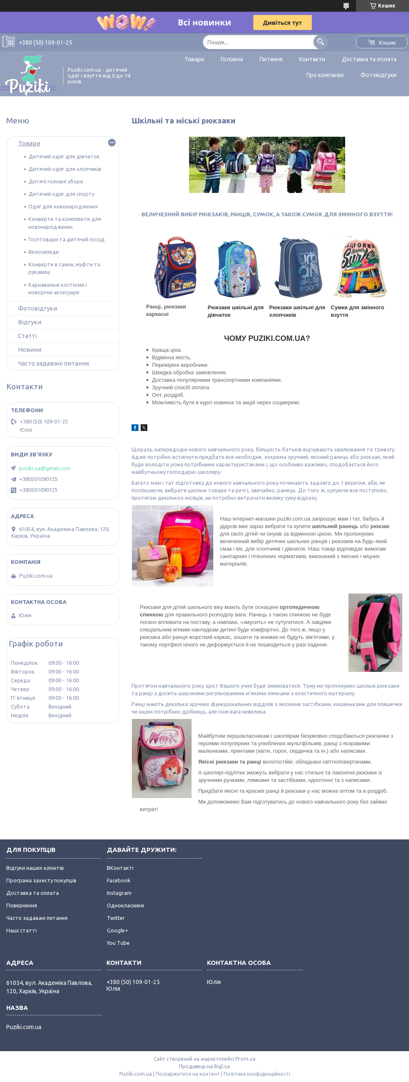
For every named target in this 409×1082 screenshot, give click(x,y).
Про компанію (325, 75)
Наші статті (21, 930)
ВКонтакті (120, 868)
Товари (194, 59)
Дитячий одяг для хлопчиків (64, 169)
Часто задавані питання (53, 363)
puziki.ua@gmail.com (45, 468)
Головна (232, 59)
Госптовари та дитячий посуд (66, 239)
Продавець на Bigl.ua (204, 1066)
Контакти (312, 59)
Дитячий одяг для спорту (61, 194)
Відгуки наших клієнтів (35, 868)
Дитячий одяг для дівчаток (64, 156)
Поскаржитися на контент (188, 1074)
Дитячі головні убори (55, 181)
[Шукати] (320, 42)
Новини (29, 349)
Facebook (119, 880)
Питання (271, 59)
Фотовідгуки (378, 75)
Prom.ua (245, 1059)
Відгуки (29, 322)
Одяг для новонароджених (63, 206)
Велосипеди (43, 252)
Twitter (116, 918)
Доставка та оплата (369, 59)
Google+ (117, 930)
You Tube (118, 943)
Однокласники (125, 905)
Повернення (21, 905)
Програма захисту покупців (41, 880)
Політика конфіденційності (257, 1074)
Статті (27, 335)
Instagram (119, 893)
